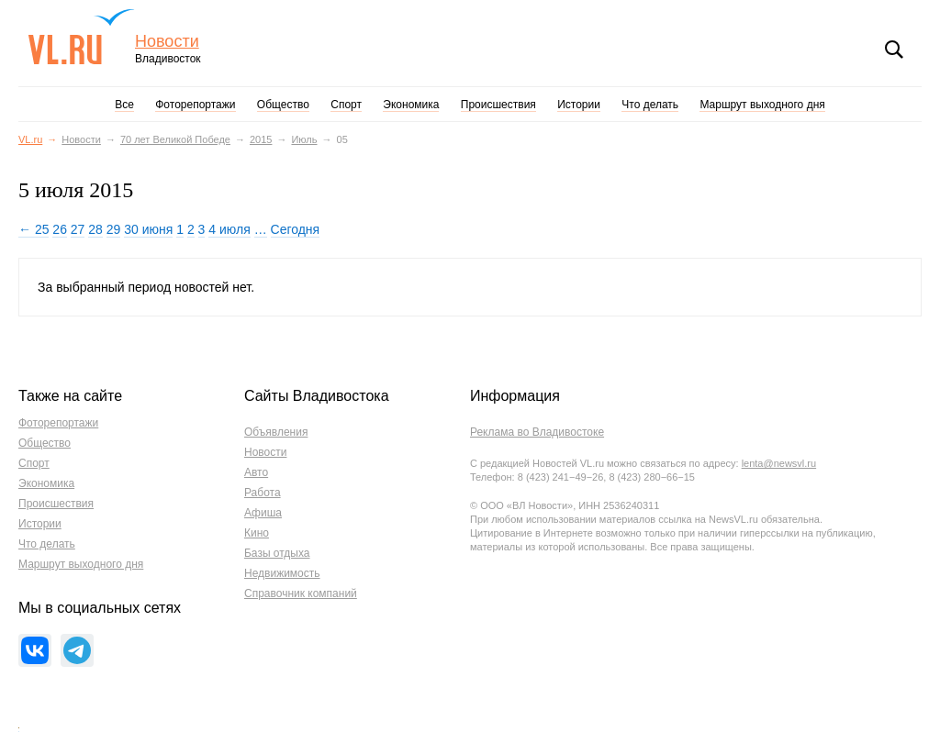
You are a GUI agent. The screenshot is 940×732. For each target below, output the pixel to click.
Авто (256, 472)
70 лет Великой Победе (175, 139)
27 (78, 229)
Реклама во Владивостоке (537, 432)
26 (59, 229)
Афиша (263, 512)
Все (124, 104)
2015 (261, 139)
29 (113, 229)
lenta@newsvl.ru (779, 463)
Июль (304, 139)
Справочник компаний (300, 593)
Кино (256, 533)
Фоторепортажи (195, 104)
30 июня (148, 229)
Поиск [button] (894, 49)
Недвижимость (282, 573)
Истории (578, 104)
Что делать (649, 104)
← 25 (33, 229)
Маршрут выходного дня (761, 104)
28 (95, 229)
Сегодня (295, 229)
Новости (167, 42)
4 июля (229, 229)
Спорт (346, 104)
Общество (283, 104)
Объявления (276, 432)
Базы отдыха (277, 553)
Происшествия (498, 104)
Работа (262, 492)
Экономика (411, 104)
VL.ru (81, 36)
